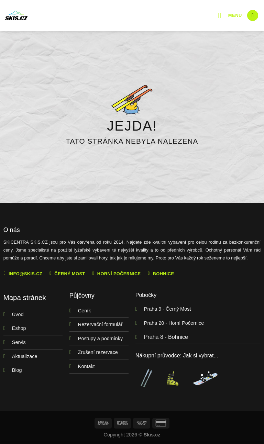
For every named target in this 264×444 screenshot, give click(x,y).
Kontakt (86, 366)
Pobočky (145, 295)
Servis (19, 342)
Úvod (18, 314)
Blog (17, 370)
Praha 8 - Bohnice (166, 337)
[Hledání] (252, 15)
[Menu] (230, 15)
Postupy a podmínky (100, 338)
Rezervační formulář (100, 324)
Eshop (19, 328)
